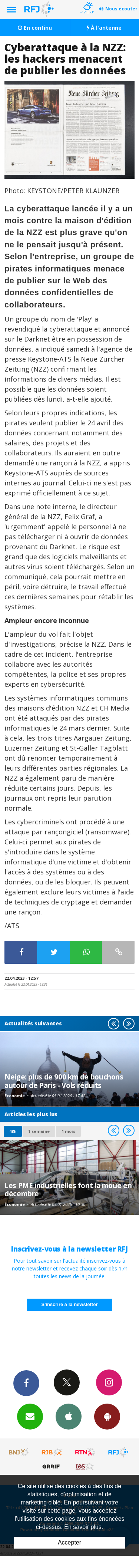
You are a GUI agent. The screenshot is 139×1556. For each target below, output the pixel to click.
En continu (35, 27)
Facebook (26, 1382)
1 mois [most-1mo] (68, 1131)
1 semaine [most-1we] (39, 1131)
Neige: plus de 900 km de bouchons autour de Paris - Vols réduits (63, 1080)
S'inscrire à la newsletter (70, 1304)
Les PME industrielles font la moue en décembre (68, 1189)
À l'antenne (104, 27)
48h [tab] (12, 1131)
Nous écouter (121, 9)
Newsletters (30, 1416)
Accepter (69, 1542)
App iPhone (69, 1416)
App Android (107, 1416)
